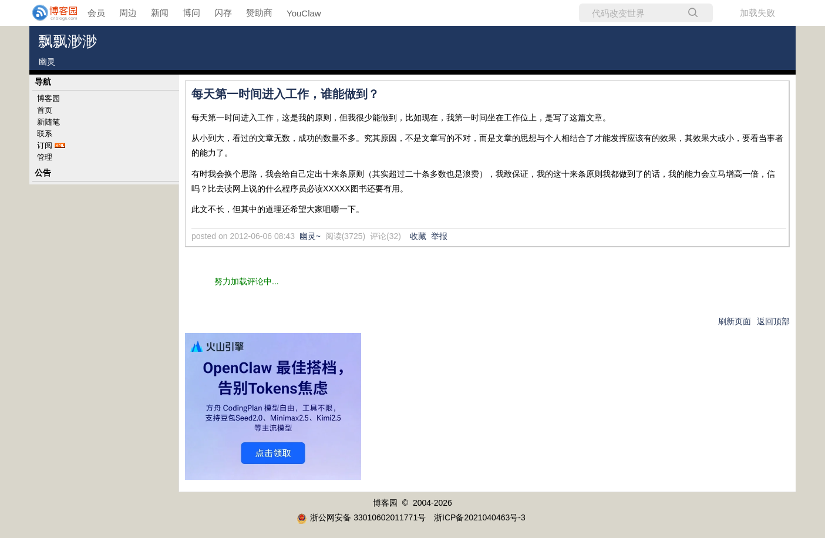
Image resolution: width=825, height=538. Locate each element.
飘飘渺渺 (67, 41)
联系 (44, 133)
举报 (439, 236)
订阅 (44, 145)
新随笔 (48, 121)
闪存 (223, 13)
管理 (44, 157)
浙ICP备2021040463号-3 (480, 517)
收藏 (418, 236)
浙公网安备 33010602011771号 (361, 517)
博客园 (48, 98)
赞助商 (259, 13)
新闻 (160, 13)
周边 (128, 13)
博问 (191, 13)
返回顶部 (773, 321)
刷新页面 (734, 321)
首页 (44, 110)
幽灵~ (310, 236)
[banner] (46, 13)
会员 (96, 13)
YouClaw (304, 13)
